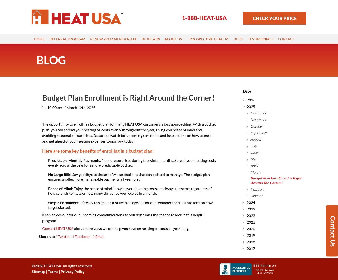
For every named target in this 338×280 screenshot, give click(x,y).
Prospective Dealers (209, 39)
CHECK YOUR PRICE (275, 18)
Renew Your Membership (113, 39)
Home (39, 39)
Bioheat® (151, 39)
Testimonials (260, 39)
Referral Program (67, 39)
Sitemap (38, 271)
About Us (175, 39)
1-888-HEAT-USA (204, 18)
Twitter (63, 236)
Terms (53, 271)
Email (98, 236)
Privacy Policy (73, 271)
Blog (238, 39)
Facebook (81, 236)
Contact (286, 39)
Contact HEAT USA (57, 228)
